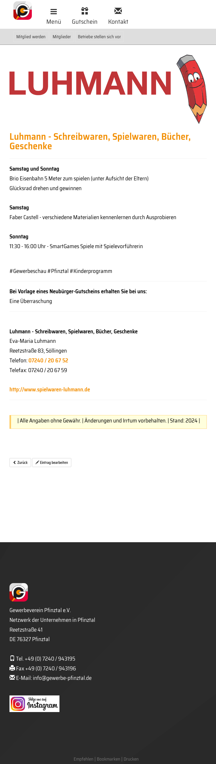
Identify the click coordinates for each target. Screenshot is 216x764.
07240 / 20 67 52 (48, 360)
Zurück (20, 462)
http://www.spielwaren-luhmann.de (49, 389)
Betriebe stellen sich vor (99, 36)
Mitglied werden (31, 36)
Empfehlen (83, 759)
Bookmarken (108, 759)
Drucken (131, 759)
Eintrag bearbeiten (52, 462)
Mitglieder (62, 36)
